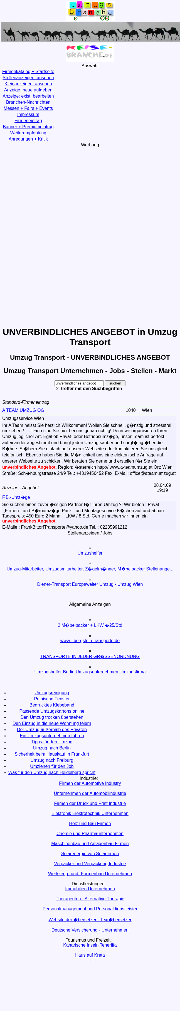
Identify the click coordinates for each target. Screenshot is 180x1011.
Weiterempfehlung (28, 132)
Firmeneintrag (28, 120)
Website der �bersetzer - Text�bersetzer (89, 919)
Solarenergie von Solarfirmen (90, 853)
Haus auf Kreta (90, 955)
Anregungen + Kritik (28, 139)
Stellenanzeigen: (28, 77)
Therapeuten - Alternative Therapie (90, 898)
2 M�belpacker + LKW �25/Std (90, 625)
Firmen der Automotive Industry (90, 783)
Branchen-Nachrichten (28, 102)
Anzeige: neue (28, 90)
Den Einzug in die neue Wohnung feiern (52, 723)
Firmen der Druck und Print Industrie (90, 803)
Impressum (28, 114)
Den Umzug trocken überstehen (52, 717)
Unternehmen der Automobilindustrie (90, 793)
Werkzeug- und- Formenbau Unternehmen (90, 873)
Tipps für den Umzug (52, 741)
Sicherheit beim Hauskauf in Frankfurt (52, 754)
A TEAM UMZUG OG (23, 410)
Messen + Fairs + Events (28, 108)
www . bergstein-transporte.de (90, 640)
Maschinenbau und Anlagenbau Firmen (90, 843)
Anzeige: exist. (28, 96)
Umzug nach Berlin (52, 748)
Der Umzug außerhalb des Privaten (52, 729)
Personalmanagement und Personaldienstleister (90, 908)
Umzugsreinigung (51, 692)
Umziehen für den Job (52, 766)
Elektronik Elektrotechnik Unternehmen (90, 813)
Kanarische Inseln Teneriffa (90, 945)
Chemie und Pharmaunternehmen (90, 833)
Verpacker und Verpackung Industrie (90, 863)
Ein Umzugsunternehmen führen (52, 735)
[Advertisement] (90, 236)
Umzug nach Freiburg (52, 760)
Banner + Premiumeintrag (28, 126)
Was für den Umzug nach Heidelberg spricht (51, 772)
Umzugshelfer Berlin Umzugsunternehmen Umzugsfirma (90, 671)
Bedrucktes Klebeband (51, 705)
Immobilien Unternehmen (90, 888)
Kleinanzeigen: (28, 83)
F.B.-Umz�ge (16, 497)
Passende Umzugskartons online (52, 711)
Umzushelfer (90, 553)
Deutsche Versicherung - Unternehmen (90, 930)
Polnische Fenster (52, 698)
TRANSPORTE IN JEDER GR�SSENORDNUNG (90, 656)
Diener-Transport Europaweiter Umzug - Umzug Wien (90, 584)
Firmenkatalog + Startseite (28, 71)
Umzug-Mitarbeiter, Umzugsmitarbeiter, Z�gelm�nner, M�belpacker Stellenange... (90, 569)
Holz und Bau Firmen (90, 823)
